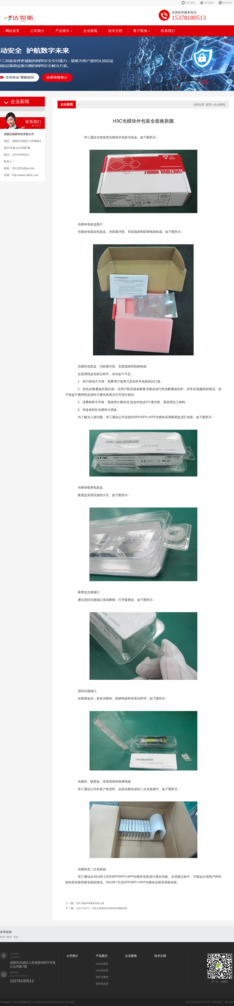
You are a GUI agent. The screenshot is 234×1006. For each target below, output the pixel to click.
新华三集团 (6, 937)
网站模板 (229, 1002)
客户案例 (141, 31)
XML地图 (69, 1002)
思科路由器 (102, 983)
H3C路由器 (102, 970)
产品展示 (63, 31)
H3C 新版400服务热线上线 (90, 903)
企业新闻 (90, 31)
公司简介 (37, 31)
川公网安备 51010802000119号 (47, 1002)
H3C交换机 (102, 963)
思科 (16, 937)
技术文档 (115, 31)
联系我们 (168, 31)
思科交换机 (102, 977)
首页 (208, 104)
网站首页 (12, 31)
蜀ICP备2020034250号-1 (199, 1002)
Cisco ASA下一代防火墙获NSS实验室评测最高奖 (101, 908)
